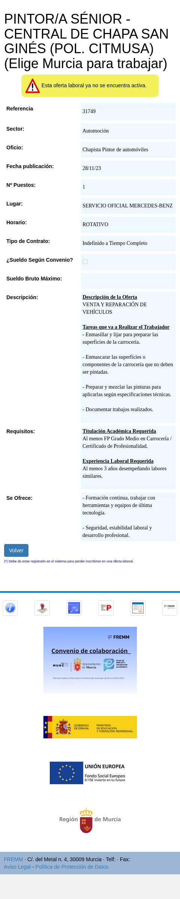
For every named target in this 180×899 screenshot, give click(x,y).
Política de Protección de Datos (72, 867)
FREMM (13, 859)
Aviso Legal (17, 867)
